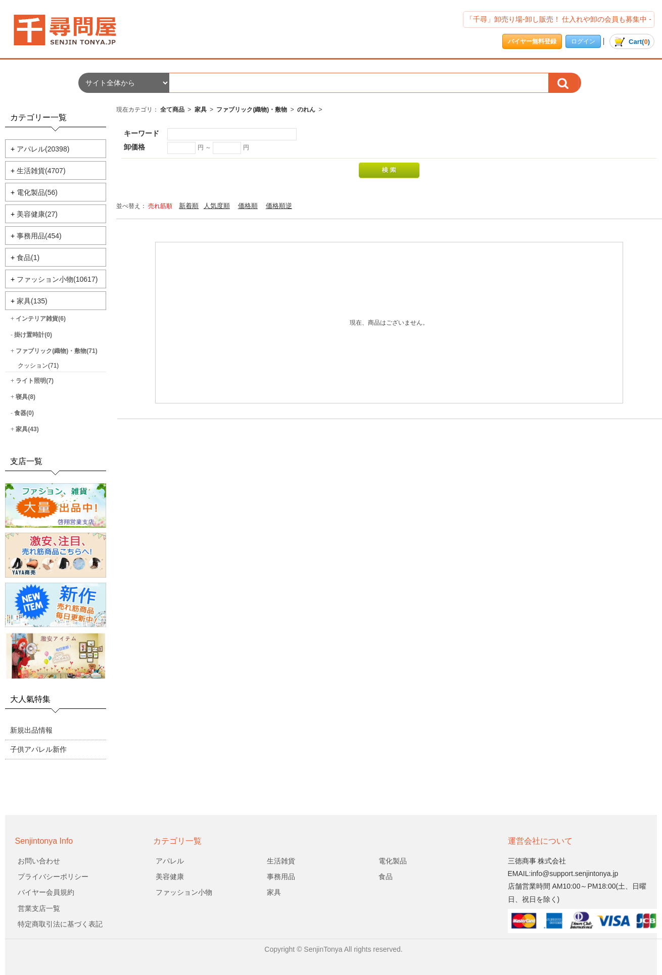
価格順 (248, 206)
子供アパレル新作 (38, 749)
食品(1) (28, 257)
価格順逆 (279, 206)
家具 (201, 109)
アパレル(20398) (43, 149)
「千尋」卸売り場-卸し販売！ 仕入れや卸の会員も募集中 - (558, 19)
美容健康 (170, 877)
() (632, 41)
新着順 (189, 206)
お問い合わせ (39, 861)
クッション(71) (38, 365)
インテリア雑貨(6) (41, 318)
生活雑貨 (281, 861)
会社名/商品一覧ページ (73, 30)
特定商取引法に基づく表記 (60, 924)
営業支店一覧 (39, 908)
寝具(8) (25, 396)
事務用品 (281, 877)
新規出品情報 (31, 730)
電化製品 (393, 861)
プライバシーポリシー (53, 877)
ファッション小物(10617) (57, 279)
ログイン (583, 41)
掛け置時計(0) (33, 334)
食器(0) (24, 413)
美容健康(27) (37, 214)
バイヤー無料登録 (532, 41)
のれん (306, 109)
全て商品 (172, 109)
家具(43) (27, 429)
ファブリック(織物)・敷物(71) (56, 350)
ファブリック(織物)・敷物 (251, 109)
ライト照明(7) (35, 380)
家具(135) (32, 301)
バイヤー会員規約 (46, 892)
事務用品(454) (39, 236)
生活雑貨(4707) (41, 171)
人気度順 (217, 206)
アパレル (170, 861)
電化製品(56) (37, 192)
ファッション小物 (184, 892)
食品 (386, 877)
